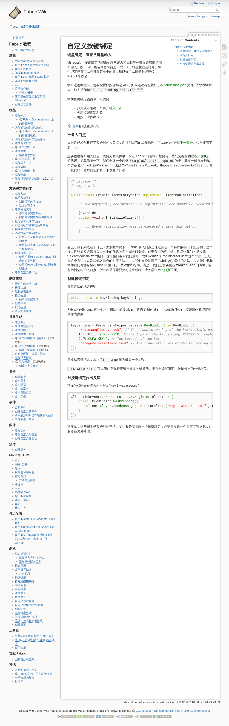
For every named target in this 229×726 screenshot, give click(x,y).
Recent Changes (196, 16)
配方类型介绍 (23, 553)
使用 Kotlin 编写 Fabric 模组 (32, 76)
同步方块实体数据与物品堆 (35, 217)
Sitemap (214, 16)
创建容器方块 (23, 252)
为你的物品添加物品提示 (30, 139)
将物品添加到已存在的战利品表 (34, 415)
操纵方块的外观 (24, 229)
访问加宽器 (22, 500)
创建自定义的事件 (26, 411)
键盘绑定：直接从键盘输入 (196, 51)
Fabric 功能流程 (24, 658)
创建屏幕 (20, 624)
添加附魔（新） (28, 170)
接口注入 (20, 507)
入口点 (117, 108)
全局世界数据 (23, 569)
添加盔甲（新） (28, 147)
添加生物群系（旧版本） (34, 350)
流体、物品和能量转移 (29, 620)
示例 (17, 488)
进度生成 (20, 287)
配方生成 (20, 307)
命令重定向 (22, 388)
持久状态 (24, 573)
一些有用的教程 (24, 677)
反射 (17, 504)
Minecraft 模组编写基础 (29, 61)
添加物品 (20, 115)
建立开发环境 (23, 69)
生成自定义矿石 (24, 326)
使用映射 (20, 647)
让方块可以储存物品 (27, 221)
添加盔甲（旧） (24, 151)
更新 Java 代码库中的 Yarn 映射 (34, 635)
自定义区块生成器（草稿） (31, 353)
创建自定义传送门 (30, 365)
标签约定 (20, 609)
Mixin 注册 (21, 464)
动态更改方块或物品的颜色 (31, 225)
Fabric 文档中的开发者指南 (35, 673)
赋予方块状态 (23, 197)
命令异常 (20, 380)
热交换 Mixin (23, 492)
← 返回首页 (16, 37)
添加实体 (20, 430)
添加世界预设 (23, 357)
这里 (75, 126)
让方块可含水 (27, 205)
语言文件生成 (23, 311)
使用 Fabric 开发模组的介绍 (32, 65)
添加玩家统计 (23, 613)
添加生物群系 (27, 346)
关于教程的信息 (24, 50)
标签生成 (20, 303)
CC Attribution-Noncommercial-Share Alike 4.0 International (173, 710)
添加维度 (24, 361)
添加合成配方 (23, 143)
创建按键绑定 (188, 59)
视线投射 (20, 577)
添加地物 (20, 330)
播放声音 (20, 597)
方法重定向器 (27, 480)
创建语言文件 (23, 104)
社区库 (19, 681)
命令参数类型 (23, 392)
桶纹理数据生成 (28, 299)
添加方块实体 (23, 209)
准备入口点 (187, 55)
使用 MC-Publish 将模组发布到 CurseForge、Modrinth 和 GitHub (34, 538)
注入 (17, 468)
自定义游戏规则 (24, 601)
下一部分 (186, 142)
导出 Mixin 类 (23, 496)
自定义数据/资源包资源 (29, 605)
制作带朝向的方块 (30, 201)
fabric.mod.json (175, 85)
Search (217, 9)
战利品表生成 (23, 291)
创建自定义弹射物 (26, 438)
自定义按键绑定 (30, 26)
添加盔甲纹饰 (27, 155)
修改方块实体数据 (30, 213)
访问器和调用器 (24, 472)
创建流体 (20, 449)
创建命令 (20, 376)
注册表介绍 (22, 88)
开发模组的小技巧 (26, 616)
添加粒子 (20, 593)
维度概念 (20, 322)
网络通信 (20, 585)
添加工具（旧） (24, 162)
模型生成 (20, 295)
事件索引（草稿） (26, 419)
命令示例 (20, 396)
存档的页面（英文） (27, 670)
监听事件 (20, 407)
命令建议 (20, 384)
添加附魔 (20, 174)
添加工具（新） (28, 158)
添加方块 (20, 193)
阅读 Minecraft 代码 (27, 72)
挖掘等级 (20, 565)
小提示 (19, 484)
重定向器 (20, 476)
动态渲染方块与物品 (27, 233)
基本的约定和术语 (26, 81)
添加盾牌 (20, 167)
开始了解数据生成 (26, 283)
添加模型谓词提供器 (27, 178)
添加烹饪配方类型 (30, 561)
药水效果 (20, 589)
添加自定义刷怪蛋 (26, 434)
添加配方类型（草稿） (33, 557)
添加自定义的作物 (26, 272)
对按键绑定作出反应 (192, 63)
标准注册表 (26, 92)
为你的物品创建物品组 (29, 127)
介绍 (17, 460)
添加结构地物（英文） (32, 338)
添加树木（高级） (26, 334)
